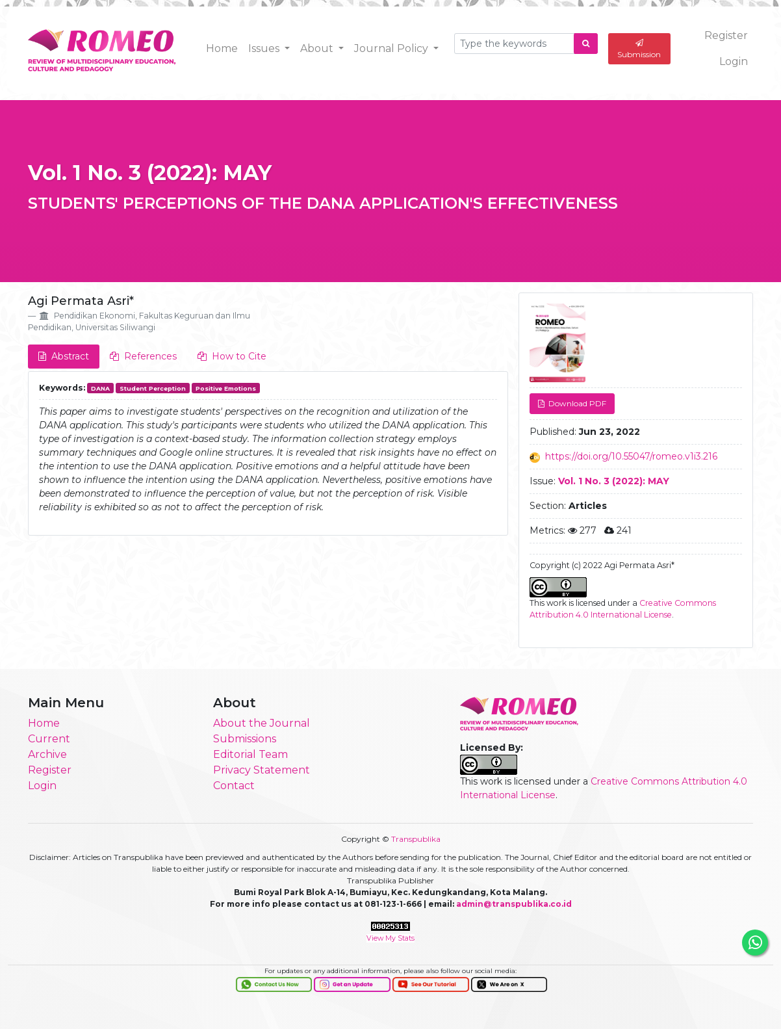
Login (733, 61)
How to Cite (232, 356)
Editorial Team (250, 754)
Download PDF (576, 403)
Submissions (244, 739)
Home (222, 48)
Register (726, 35)
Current (49, 739)
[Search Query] (514, 43)
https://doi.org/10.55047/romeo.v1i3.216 (631, 456)
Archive (47, 754)
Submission (639, 49)
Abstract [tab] (63, 356)
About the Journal (261, 723)
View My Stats (390, 938)
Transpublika (416, 839)
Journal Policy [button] (392, 48)
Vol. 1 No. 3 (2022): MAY (150, 172)
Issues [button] (265, 48)
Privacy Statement (261, 770)
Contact (234, 785)
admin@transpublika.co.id (514, 904)
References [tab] (143, 356)
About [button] (318, 48)
